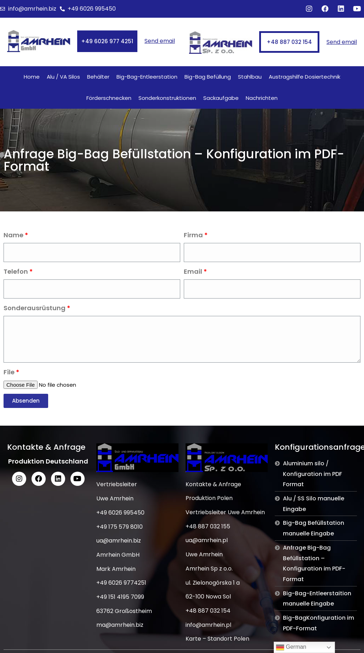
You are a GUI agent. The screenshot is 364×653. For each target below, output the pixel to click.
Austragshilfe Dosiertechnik (304, 76)
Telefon (16, 271)
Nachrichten (262, 98)
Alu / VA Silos (63, 76)
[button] (107, 41)
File (9, 372)
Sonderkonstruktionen (167, 98)
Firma (193, 235)
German (291, 647)
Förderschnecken (108, 98)
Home (32, 76)
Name (13, 235)
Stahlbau (250, 76)
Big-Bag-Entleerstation (146, 76)
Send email (159, 41)
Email (193, 271)
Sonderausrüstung (35, 307)
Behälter (98, 76)
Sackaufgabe (221, 98)
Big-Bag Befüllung (207, 76)
